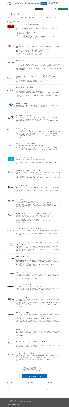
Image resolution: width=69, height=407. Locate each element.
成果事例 (21, 8)
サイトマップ (30, 389)
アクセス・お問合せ (51, 385)
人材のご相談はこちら (34, 376)
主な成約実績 (15, 8)
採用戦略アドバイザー (29, 8)
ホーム (2, 8)
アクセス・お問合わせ (48, 8)
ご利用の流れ (9, 385)
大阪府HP (31, 370)
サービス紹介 (8, 8)
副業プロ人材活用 (50, 389)
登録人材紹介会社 (39, 8)
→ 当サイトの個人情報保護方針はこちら (14, 404)
